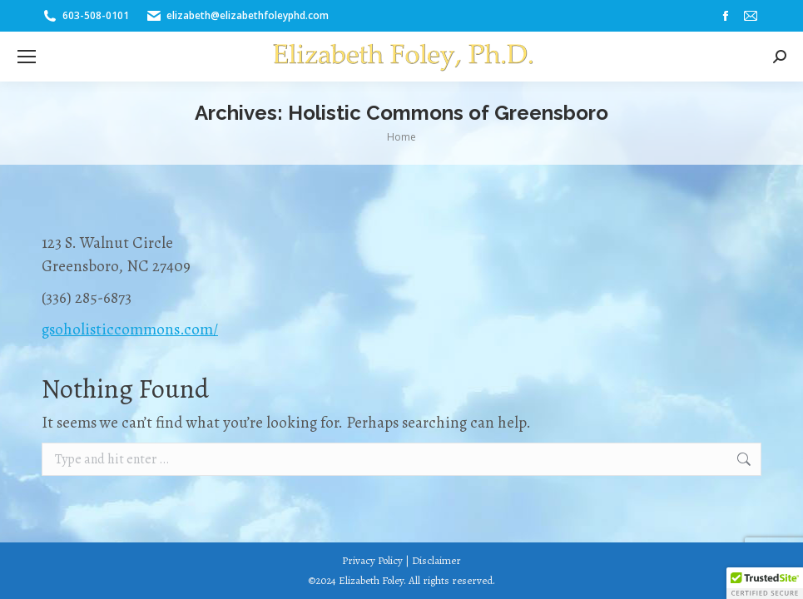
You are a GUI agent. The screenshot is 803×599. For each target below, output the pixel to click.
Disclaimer (436, 560)
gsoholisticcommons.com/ (130, 329)
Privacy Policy (372, 560)
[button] (764, 583)
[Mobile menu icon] (27, 57)
